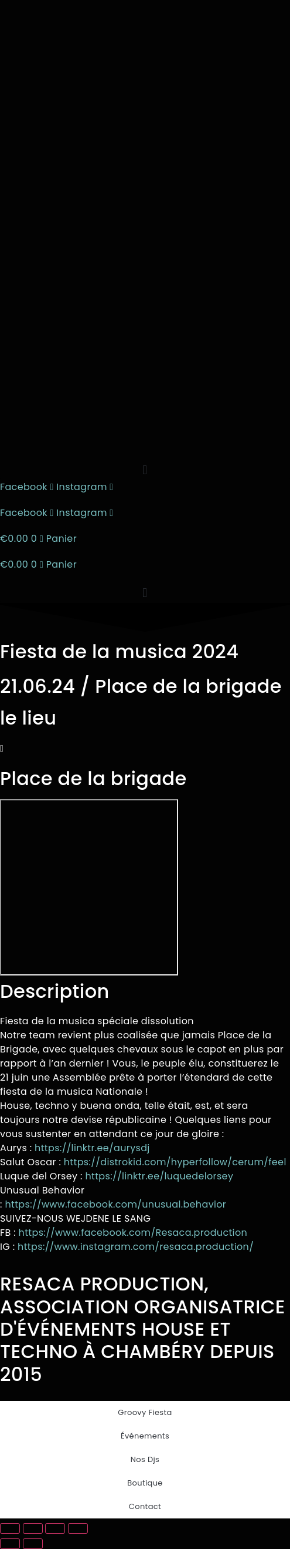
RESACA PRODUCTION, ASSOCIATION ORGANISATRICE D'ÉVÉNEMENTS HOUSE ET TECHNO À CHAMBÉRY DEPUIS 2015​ (142, 1328)
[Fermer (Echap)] (78, 1528)
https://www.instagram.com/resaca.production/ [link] (136, 1246)
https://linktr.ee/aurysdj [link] (92, 1148)
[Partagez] (55, 1528)
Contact (145, 1506)
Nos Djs (145, 1459)
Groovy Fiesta (145, 1412)
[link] (115, 1204)
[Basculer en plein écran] (33, 1528)
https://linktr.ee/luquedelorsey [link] (159, 1176)
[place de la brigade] (89, 887)
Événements (145, 1435)
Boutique (145, 1482)
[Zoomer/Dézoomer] (10, 1528)
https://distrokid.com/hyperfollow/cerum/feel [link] (175, 1162)
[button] (145, 470)
